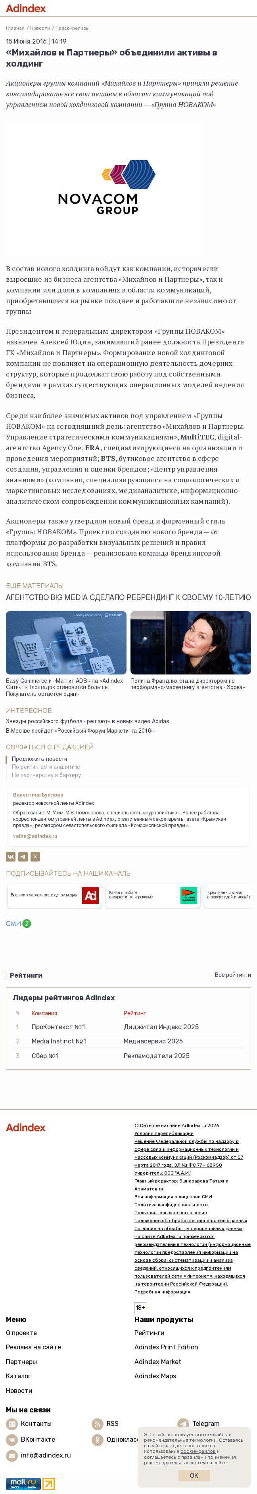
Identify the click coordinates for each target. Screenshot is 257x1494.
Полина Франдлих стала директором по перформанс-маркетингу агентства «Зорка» (187, 685)
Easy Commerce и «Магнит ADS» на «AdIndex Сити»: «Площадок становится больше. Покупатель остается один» (64, 688)
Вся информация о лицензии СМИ (173, 1197)
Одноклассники (131, 1439)
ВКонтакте (38, 1439)
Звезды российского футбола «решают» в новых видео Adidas (87, 722)
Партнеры (21, 1362)
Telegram (206, 1423)
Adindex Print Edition (166, 1347)
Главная (15, 28)
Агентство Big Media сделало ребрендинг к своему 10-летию (128, 598)
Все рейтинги (233, 975)
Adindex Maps (155, 1376)
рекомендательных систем (175, 1462)
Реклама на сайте (33, 1347)
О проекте (21, 1333)
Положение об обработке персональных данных (190, 1220)
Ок (194, 1475)
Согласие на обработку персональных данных (188, 1228)
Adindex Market (157, 1362)
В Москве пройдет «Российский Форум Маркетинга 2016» (80, 731)
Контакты (36, 1423)
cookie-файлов (198, 1451)
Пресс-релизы (73, 28)
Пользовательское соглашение (170, 1212)
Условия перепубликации (164, 1133)
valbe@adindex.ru (35, 836)
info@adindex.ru (46, 1455)
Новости (40, 28)
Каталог (18, 1376)
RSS (113, 1423)
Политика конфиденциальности (171, 1204)
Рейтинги (149, 1333)
